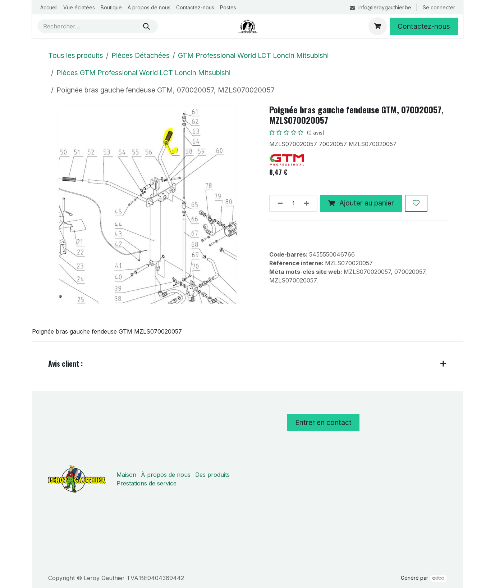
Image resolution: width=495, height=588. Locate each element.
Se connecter (439, 7)
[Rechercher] (146, 26)
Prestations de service (146, 483)
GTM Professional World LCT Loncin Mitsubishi (253, 55)
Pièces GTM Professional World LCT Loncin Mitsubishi (143, 72)
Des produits (212, 474)
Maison (126, 474)
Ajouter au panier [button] (361, 203)
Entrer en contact (323, 422)
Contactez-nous (424, 26)
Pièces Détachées (140, 55)
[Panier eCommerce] (377, 26)
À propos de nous (166, 474)
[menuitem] (48, 7)
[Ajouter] (308, 203)
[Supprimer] (278, 203)
